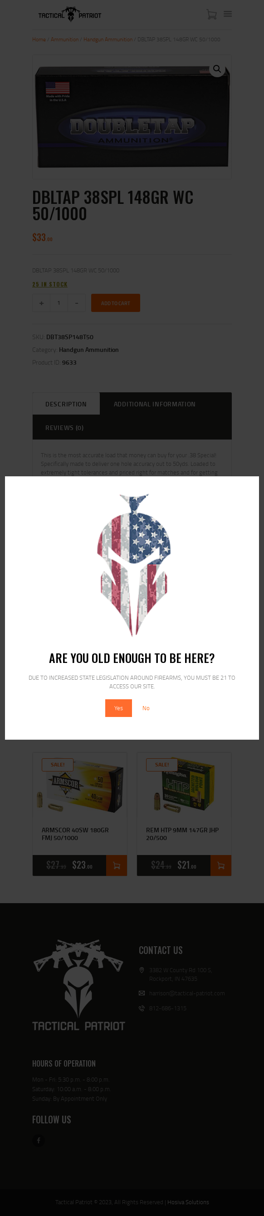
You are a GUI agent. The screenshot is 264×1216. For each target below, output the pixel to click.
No (146, 708)
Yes (118, 708)
